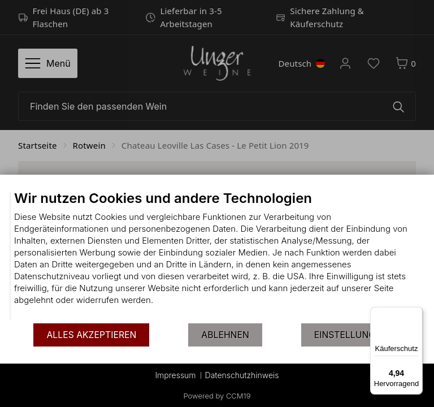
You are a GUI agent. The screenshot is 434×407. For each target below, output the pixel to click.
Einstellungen (351, 335)
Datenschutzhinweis (242, 375)
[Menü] (416, 314)
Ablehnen (225, 335)
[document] (217, 256)
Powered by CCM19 (217, 395)
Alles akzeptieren (91, 335)
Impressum (175, 375)
